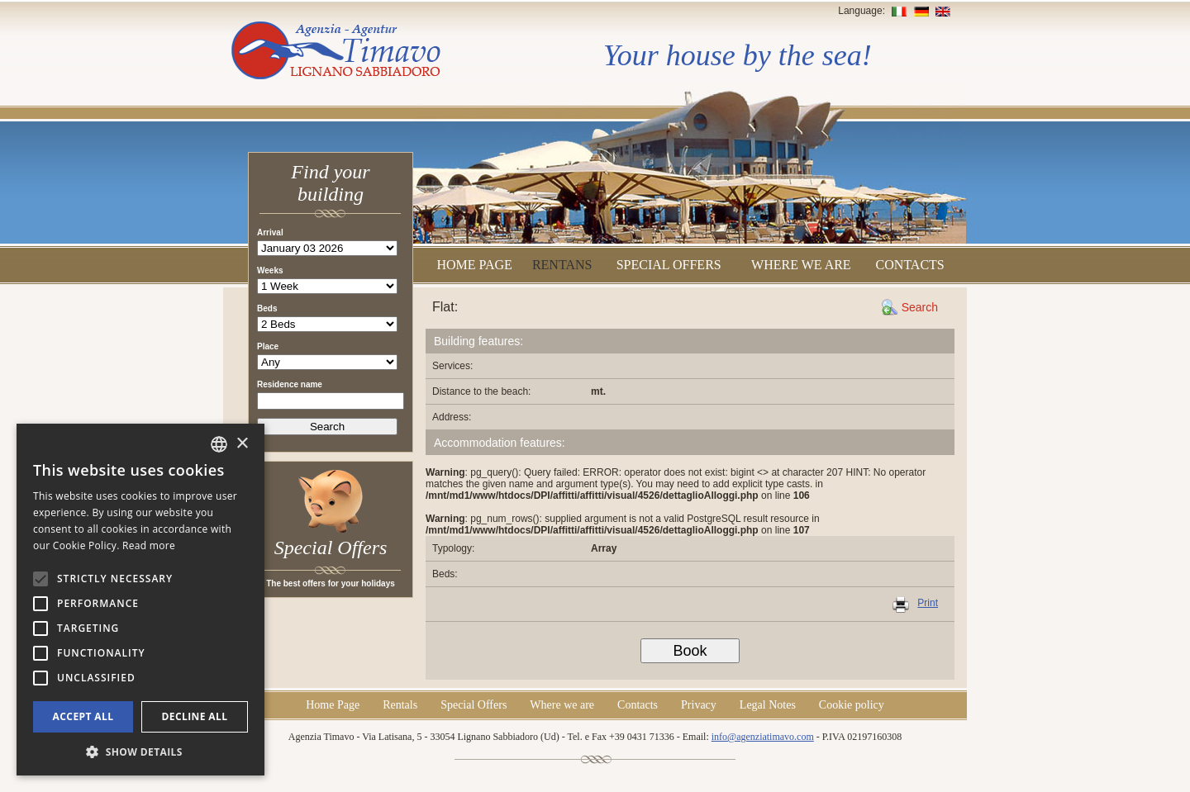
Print (927, 603)
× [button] (242, 444)
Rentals (400, 705)
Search (920, 307)
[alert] (140, 599)
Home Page (474, 265)
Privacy (698, 705)
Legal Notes (768, 705)
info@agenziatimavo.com (763, 736)
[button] (140, 751)
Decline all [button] (195, 716)
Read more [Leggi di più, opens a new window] (148, 545)
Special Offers (668, 265)
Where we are (801, 265)
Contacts (910, 265)
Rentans (562, 265)
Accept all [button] (83, 716)
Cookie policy (851, 705)
